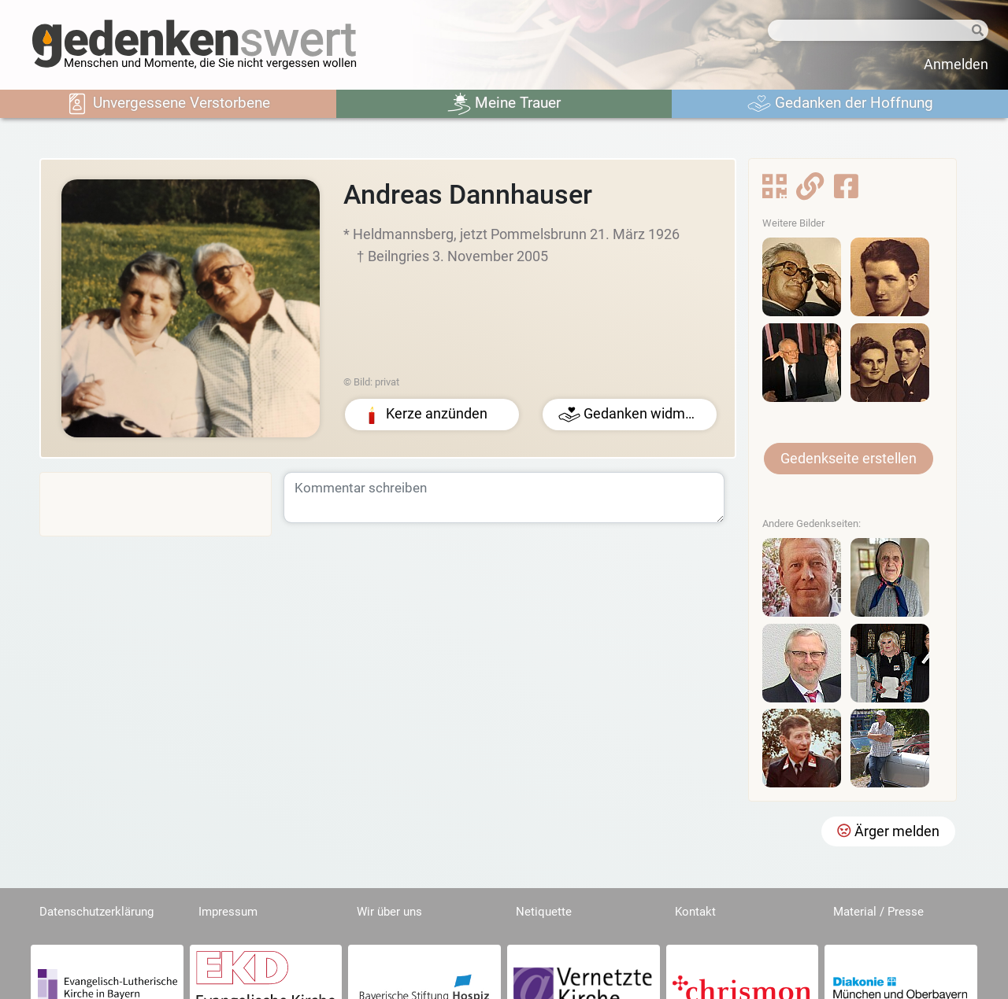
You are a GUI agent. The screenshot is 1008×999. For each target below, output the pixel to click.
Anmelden (956, 64)
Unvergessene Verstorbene (167, 104)
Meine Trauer (504, 104)
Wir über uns (389, 912)
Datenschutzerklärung (96, 912)
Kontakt (695, 912)
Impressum (228, 912)
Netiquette (544, 912)
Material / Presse (878, 912)
